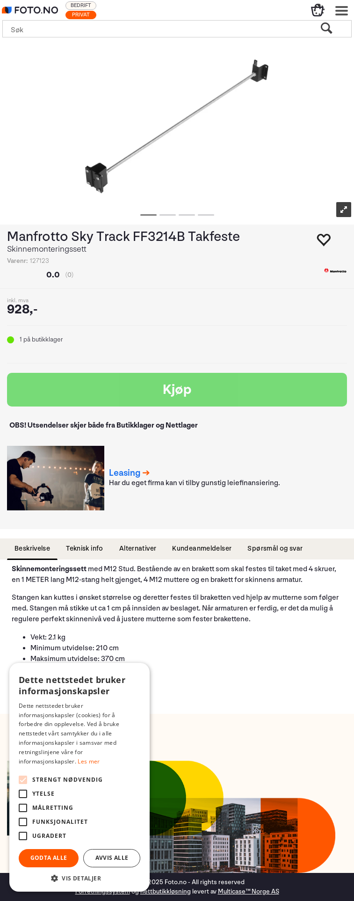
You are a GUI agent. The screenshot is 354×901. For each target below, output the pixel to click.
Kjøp (177, 389)
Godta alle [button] (48, 858)
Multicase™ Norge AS (248, 891)
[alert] (79, 777)
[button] (79, 877)
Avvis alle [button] (112, 858)
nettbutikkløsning (165, 891)
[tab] (32, 548)
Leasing (124, 473)
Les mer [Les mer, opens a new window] (89, 761)
